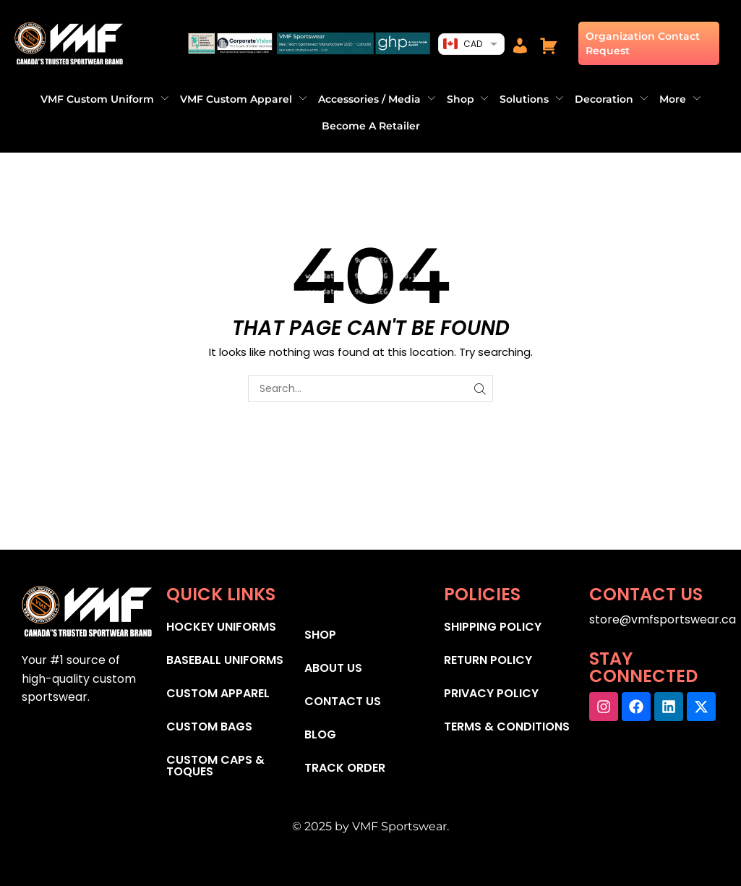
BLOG (320, 734)
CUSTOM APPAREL (218, 693)
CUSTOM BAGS (209, 726)
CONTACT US (342, 701)
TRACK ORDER (344, 767)
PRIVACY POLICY (491, 693)
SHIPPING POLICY (492, 626)
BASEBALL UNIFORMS (224, 660)
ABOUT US (333, 668)
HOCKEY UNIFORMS (221, 626)
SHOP (320, 634)
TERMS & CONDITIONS (507, 726)
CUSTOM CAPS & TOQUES (215, 765)
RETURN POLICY (488, 660)
